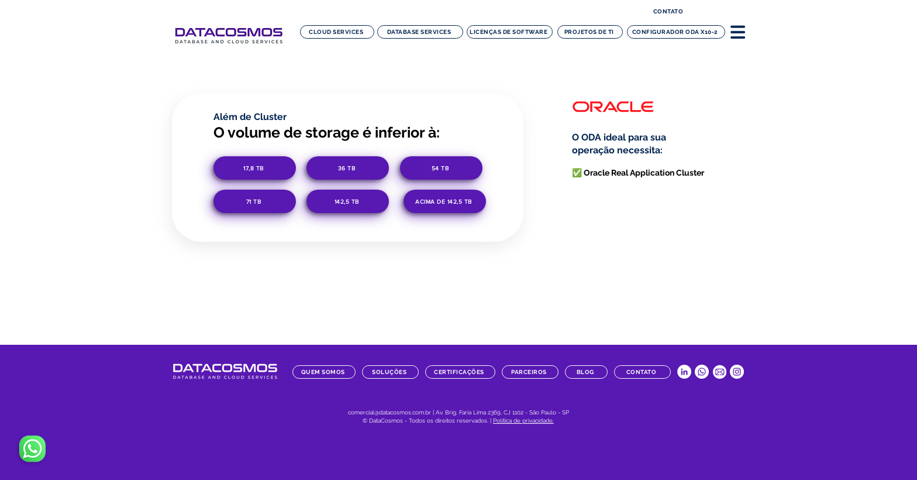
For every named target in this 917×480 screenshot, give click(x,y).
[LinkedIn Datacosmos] (684, 372)
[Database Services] (420, 32)
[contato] (669, 11)
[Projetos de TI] (590, 32)
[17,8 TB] (254, 168)
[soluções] (390, 372)
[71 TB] (254, 201)
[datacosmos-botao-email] (719, 372)
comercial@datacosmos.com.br (389, 412)
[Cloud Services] (337, 32)
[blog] (586, 372)
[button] (737, 31)
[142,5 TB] (347, 201)
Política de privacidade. (523, 420)
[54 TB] (441, 168)
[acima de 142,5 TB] (445, 201)
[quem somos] (324, 372)
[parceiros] (530, 372)
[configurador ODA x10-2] (676, 32)
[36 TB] (347, 168)
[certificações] (460, 372)
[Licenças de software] (510, 32)
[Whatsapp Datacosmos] (702, 372)
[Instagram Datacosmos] (737, 372)
